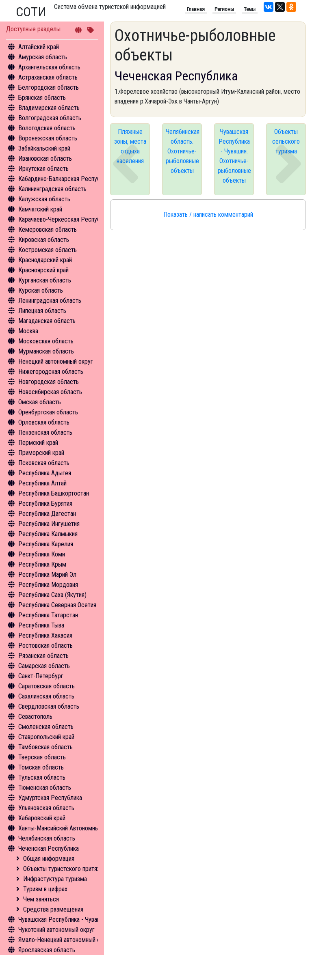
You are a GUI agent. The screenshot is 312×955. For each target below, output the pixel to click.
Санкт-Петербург (40, 676)
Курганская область (44, 280)
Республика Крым (42, 564)
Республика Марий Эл (47, 574)
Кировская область (43, 240)
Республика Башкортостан (53, 493)
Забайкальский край (44, 148)
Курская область (40, 290)
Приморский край (41, 453)
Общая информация (48, 858)
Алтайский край (38, 47)
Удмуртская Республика (50, 798)
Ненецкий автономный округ (55, 361)
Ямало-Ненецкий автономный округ (65, 940)
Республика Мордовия (48, 585)
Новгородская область (48, 382)
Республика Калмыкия (48, 534)
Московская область (46, 341)
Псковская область (43, 463)
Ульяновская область (46, 808)
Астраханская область (48, 77)
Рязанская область (43, 656)
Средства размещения (53, 909)
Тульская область (41, 777)
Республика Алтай (42, 483)
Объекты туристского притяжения (68, 869)
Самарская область (44, 666)
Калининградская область (52, 189)
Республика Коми (41, 554)
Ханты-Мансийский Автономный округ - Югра (77, 828)
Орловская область (43, 422)
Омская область (39, 402)
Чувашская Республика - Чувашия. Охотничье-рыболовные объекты (234, 156)
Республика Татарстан (48, 615)
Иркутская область (43, 168)
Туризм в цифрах (45, 889)
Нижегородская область (50, 371)
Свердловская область (48, 706)
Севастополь (35, 716)
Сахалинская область (46, 696)
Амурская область (42, 57)
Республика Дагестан (47, 513)
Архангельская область (49, 67)
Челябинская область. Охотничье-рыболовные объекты (182, 151)
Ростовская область (45, 645)
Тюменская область (44, 787)
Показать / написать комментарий (208, 214)
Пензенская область (45, 432)
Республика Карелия (45, 544)
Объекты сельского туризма (286, 141)
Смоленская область (46, 727)
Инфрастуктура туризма (55, 879)
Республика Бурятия (45, 503)
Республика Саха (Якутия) (52, 595)
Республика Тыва (41, 625)
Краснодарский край (45, 260)
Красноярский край (43, 270)
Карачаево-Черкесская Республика (65, 219)
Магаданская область (47, 321)
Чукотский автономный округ (56, 929)
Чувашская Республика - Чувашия (62, 919)
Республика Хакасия (45, 635)
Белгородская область (48, 87)
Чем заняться (41, 899)
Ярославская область (46, 950)
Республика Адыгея (44, 473)
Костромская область (47, 250)
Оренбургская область (48, 412)
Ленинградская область (49, 300)
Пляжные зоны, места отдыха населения (130, 146)
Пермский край (38, 442)
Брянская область (42, 97)
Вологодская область (47, 128)
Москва (28, 331)
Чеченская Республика (48, 848)
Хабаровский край (41, 818)
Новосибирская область (50, 392)
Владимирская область (49, 108)
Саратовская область (46, 686)
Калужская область (44, 199)
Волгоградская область (49, 118)
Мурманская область (46, 351)
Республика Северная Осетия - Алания (69, 605)
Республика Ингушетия (49, 524)
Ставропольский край (46, 737)
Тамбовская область (45, 747)
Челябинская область (46, 838)
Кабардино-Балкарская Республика (65, 179)
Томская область (41, 767)
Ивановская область (45, 158)
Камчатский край (40, 209)
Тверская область (42, 757)
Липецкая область (42, 311)
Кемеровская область (47, 229)
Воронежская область (47, 138)
